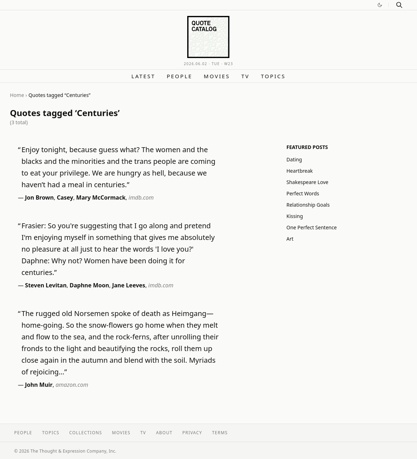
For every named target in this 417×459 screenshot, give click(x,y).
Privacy (192, 433)
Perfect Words (303, 193)
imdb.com (141, 197)
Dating (294, 159)
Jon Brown (39, 197)
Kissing (295, 216)
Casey (65, 197)
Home (17, 95)
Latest (144, 76)
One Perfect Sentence (312, 227)
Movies (217, 76)
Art (290, 238)
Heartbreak (300, 170)
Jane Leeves (128, 285)
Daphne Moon (89, 285)
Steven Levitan (46, 285)
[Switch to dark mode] (380, 5)
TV (245, 76)
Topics (273, 76)
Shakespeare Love (307, 182)
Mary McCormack (101, 197)
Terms (220, 433)
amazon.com (72, 385)
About (164, 433)
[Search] (399, 4)
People (179, 76)
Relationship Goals (308, 204)
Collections (85, 433)
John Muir (39, 385)
